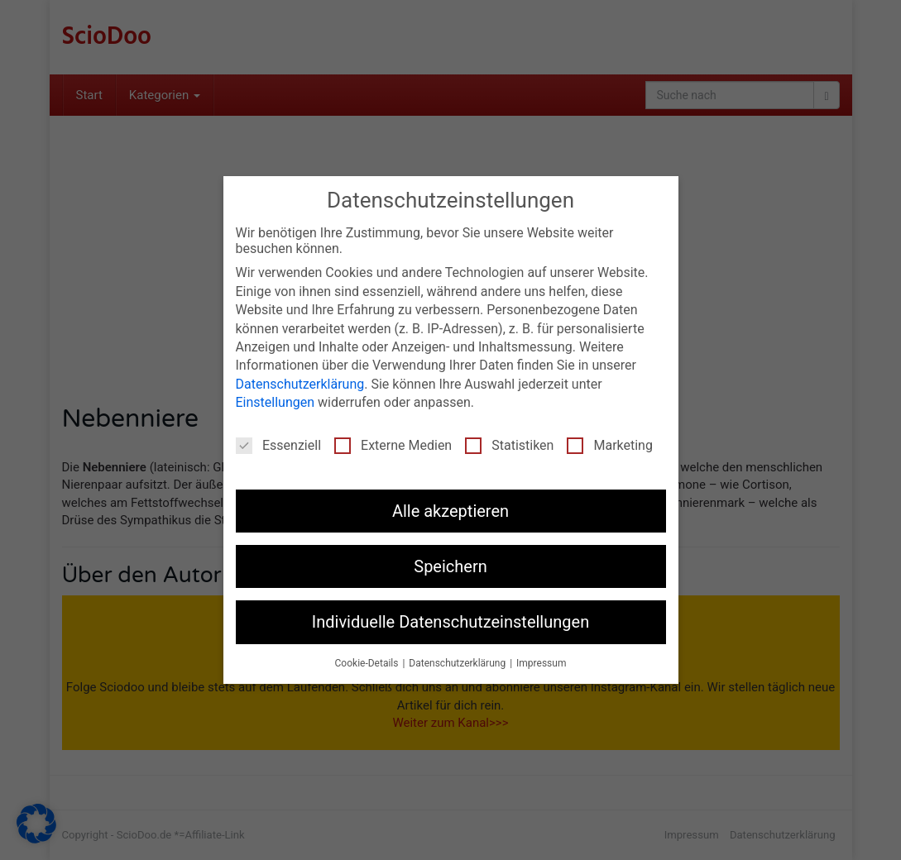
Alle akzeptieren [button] (450, 511)
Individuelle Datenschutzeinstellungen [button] (450, 622)
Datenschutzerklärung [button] (458, 663)
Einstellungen (275, 402)
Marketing (609, 445)
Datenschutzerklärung (300, 384)
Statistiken (509, 445)
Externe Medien (393, 445)
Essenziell (278, 445)
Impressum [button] (541, 663)
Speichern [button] (450, 566)
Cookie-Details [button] (368, 663)
